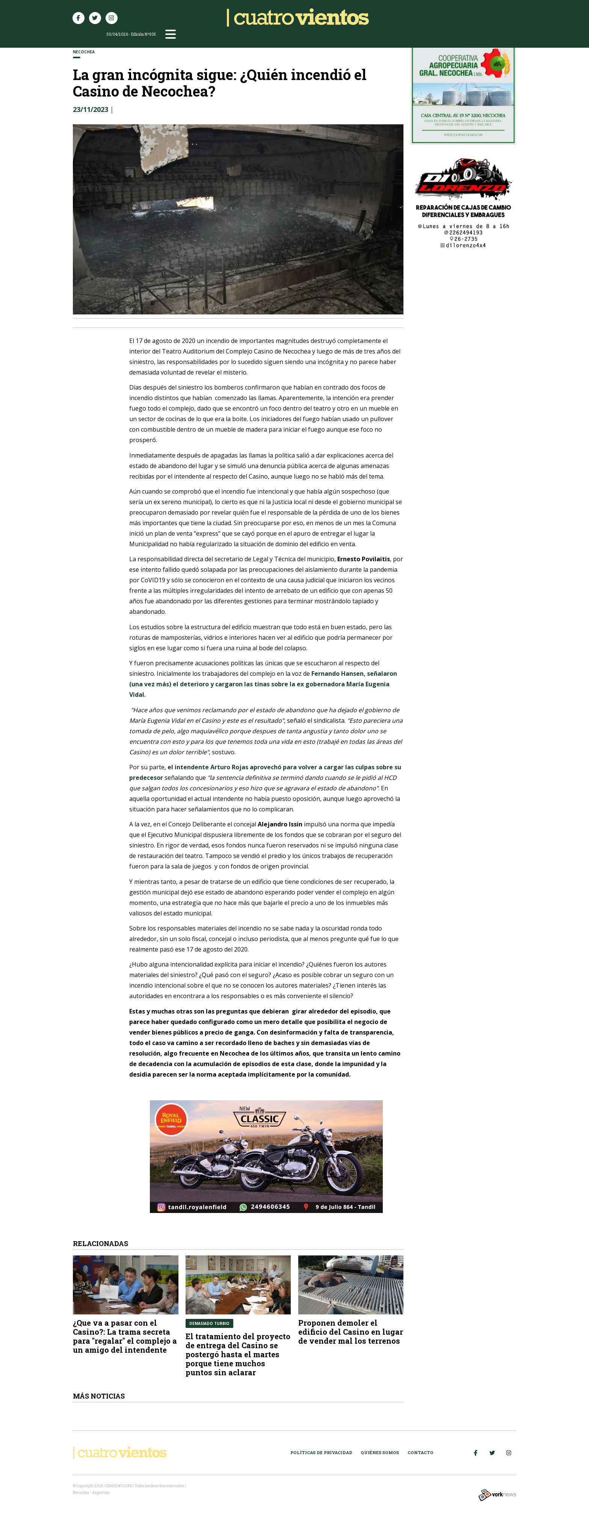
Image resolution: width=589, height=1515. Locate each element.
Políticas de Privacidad (321, 1452)
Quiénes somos (380, 1452)
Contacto (420, 1452)
